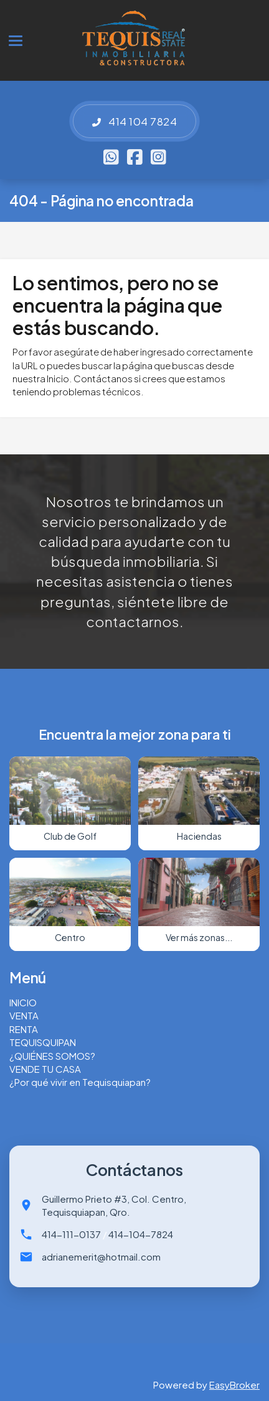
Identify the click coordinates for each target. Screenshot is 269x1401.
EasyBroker (234, 1384)
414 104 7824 (134, 121)
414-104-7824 (140, 1234)
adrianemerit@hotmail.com (101, 1256)
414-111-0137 (71, 1234)
